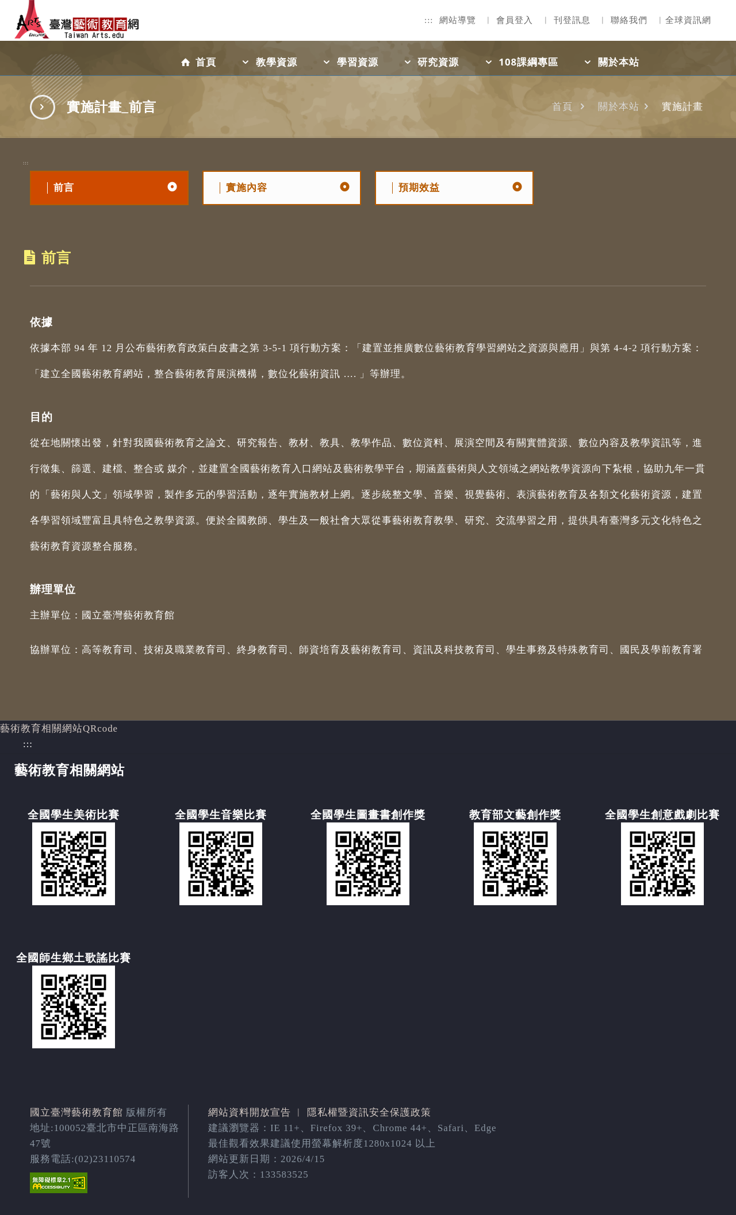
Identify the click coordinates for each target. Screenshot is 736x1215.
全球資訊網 (688, 20)
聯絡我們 (629, 20)
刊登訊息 (572, 20)
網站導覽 (457, 20)
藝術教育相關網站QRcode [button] (59, 728)
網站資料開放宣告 (249, 1112)
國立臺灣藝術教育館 (76, 1112)
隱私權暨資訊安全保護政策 (369, 1112)
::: (429, 20)
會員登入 (514, 20)
